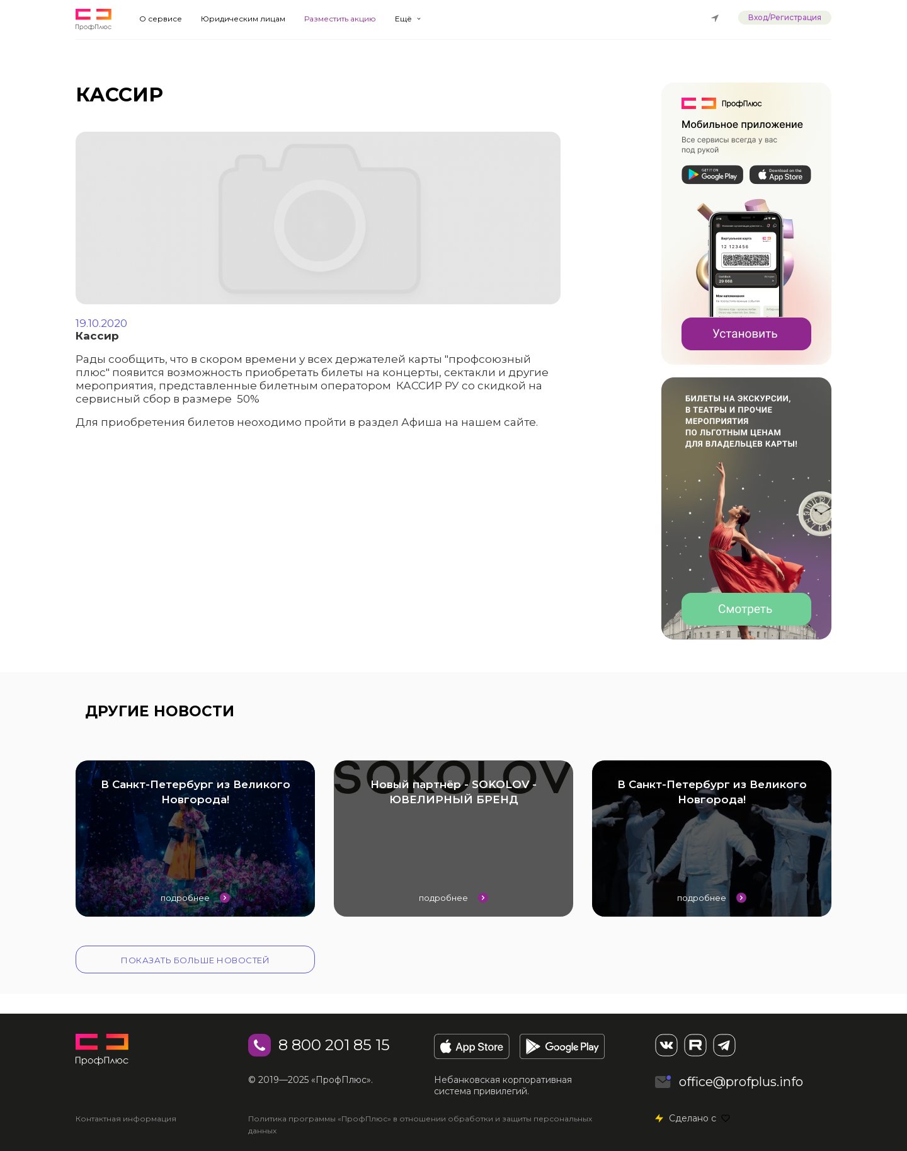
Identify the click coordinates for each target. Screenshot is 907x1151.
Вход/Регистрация (784, 17)
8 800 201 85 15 (334, 1045)
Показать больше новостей (195, 960)
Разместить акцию (340, 18)
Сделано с (699, 1118)
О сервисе (160, 18)
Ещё (403, 18)
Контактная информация (126, 1118)
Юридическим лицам (243, 18)
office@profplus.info (741, 1081)
